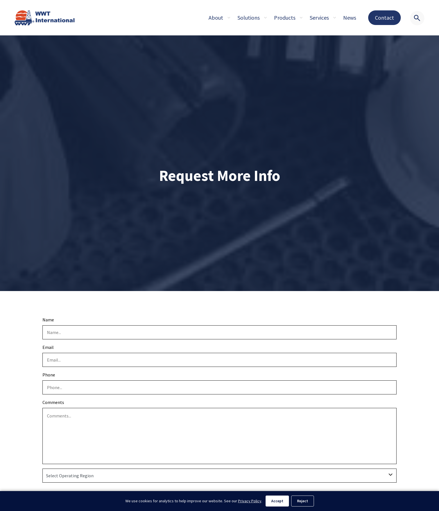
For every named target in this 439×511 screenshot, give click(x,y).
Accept (277, 500)
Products (284, 17)
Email (48, 347)
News (349, 17)
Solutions (248, 17)
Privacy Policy (249, 500)
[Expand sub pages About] (229, 17)
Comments (53, 402)
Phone (48, 375)
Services (319, 17)
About (216, 17)
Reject (302, 500)
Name (48, 320)
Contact (384, 17)
